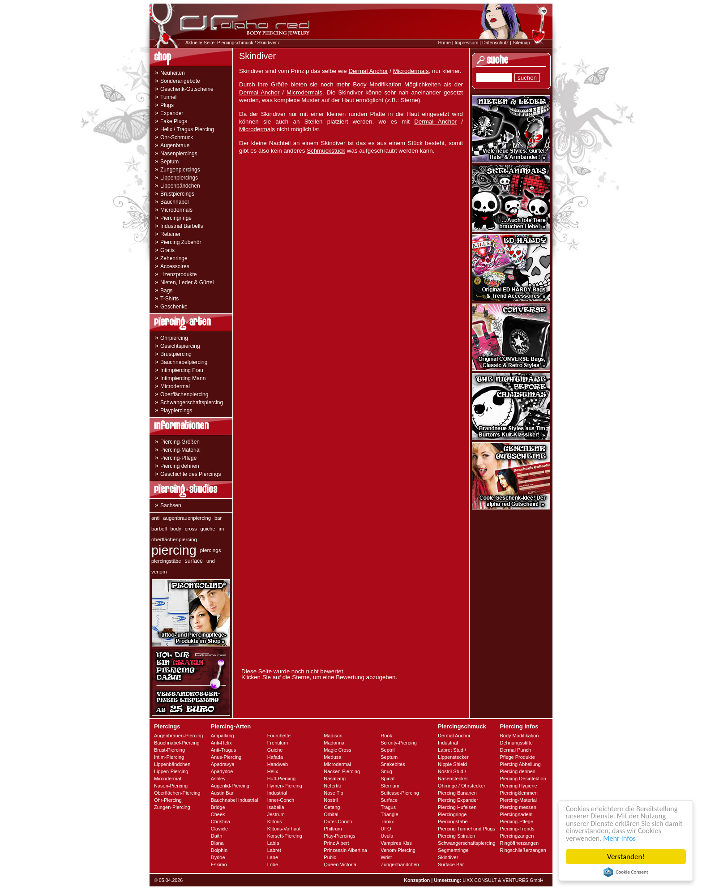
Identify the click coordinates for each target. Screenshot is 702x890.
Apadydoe (222, 771)
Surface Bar (451, 864)
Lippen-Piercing (171, 771)
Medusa (332, 757)
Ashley (218, 778)
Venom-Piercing (398, 850)
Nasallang (335, 778)
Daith (217, 836)
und (210, 561)
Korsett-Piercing (284, 836)
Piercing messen (518, 807)
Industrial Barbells (181, 226)
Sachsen (170, 505)
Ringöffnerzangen (519, 843)
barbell (159, 528)
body (176, 528)
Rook (386, 735)
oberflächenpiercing (174, 539)
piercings (210, 550)
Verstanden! (626, 856)
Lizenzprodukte (178, 274)
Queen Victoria (340, 864)
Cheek (218, 814)
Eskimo (219, 864)
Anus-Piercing (226, 757)
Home (444, 42)
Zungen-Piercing (172, 807)
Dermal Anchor (368, 71)
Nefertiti (332, 785)
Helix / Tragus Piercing (187, 129)
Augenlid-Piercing (230, 785)
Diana (217, 843)
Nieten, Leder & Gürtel (187, 282)
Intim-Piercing (169, 757)
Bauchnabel (174, 202)
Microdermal (175, 386)
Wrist (386, 857)
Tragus (388, 807)
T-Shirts (169, 298)
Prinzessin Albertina (345, 850)
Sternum (390, 785)
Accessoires (174, 266)
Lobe (272, 864)
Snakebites (393, 764)
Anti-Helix (221, 742)
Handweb (277, 764)
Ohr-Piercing (168, 800)
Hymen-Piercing (284, 785)
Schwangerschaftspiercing (191, 402)
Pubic (330, 857)
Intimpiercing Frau (181, 370)
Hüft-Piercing (281, 778)
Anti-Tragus (223, 750)
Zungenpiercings (180, 170)
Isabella (275, 807)
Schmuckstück (326, 150)
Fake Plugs (173, 121)
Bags (166, 290)
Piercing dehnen (179, 466)
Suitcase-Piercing (400, 793)
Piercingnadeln (516, 814)
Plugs (167, 105)
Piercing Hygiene (518, 785)
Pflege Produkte (517, 757)
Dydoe (218, 857)
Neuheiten (172, 73)
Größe (279, 84)
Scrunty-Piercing (399, 742)
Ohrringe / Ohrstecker (461, 785)
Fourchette (279, 735)
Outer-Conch (338, 821)
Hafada (275, 757)
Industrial (277, 793)
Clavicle (219, 828)
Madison (333, 735)
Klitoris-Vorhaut (284, 828)
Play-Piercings (339, 836)
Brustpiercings (177, 194)
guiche (208, 528)
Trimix (387, 821)
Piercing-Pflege (178, 458)
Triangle (389, 814)
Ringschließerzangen (523, 850)
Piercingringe (176, 218)
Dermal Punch (515, 750)
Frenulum (277, 742)
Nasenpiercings (178, 153)
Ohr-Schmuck (176, 137)
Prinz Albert (336, 843)
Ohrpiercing (174, 338)
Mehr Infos (621, 838)
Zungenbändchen (400, 864)
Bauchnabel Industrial (234, 800)
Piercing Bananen (457, 793)
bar (218, 518)
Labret (274, 850)
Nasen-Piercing (171, 785)
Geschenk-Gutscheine (187, 89)
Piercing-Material (180, 450)
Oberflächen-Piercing (177, 793)
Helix (272, 771)
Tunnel (168, 97)
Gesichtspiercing (180, 346)
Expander (171, 113)
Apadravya (223, 764)
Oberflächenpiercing (184, 394)
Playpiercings (176, 410)
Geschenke (174, 307)
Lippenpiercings (179, 178)
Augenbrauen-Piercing (178, 735)
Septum (169, 161)
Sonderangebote (180, 81)
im (221, 528)
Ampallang (222, 735)
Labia (273, 843)
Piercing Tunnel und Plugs (466, 828)
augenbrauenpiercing (187, 518)
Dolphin (219, 850)
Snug (386, 771)
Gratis (167, 250)
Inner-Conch (281, 800)
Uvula (387, 836)
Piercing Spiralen (456, 836)
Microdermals (176, 210)
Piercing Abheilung (520, 764)
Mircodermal (167, 778)
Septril (387, 750)
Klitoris (274, 821)
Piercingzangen (517, 836)
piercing (174, 550)
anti (155, 518)
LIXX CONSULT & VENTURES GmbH (503, 880)
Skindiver (267, 42)
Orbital (331, 814)
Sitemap (521, 42)
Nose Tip (333, 793)
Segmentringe (453, 850)
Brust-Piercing (169, 750)
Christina (220, 821)
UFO (386, 828)
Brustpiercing (176, 354)
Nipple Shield (452, 764)
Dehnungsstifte (516, 742)
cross (191, 528)
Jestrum (276, 814)
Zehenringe (174, 258)
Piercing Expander (458, 800)
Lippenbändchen (180, 186)
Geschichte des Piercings (190, 474)
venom (159, 571)
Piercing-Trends (517, 828)
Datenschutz (495, 42)
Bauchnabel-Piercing (177, 742)
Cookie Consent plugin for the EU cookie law (626, 872)
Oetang (332, 807)
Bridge (218, 807)
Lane (272, 857)
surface (194, 561)
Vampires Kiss (396, 843)
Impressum (467, 42)
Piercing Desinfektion (523, 778)
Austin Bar (222, 793)
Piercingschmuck (235, 42)
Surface (389, 800)
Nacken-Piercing (342, 771)
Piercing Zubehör (180, 242)
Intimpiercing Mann (182, 378)
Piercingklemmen (518, 793)
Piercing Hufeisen (457, 807)
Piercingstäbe (453, 821)
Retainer (170, 234)
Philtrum (333, 828)
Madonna (334, 742)
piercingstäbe (166, 561)
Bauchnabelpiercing (183, 362)
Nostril (331, 800)
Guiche (275, 750)
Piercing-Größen (180, 442)
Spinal (387, 778)
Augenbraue (174, 145)
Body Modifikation (377, 84)
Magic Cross (337, 750)
